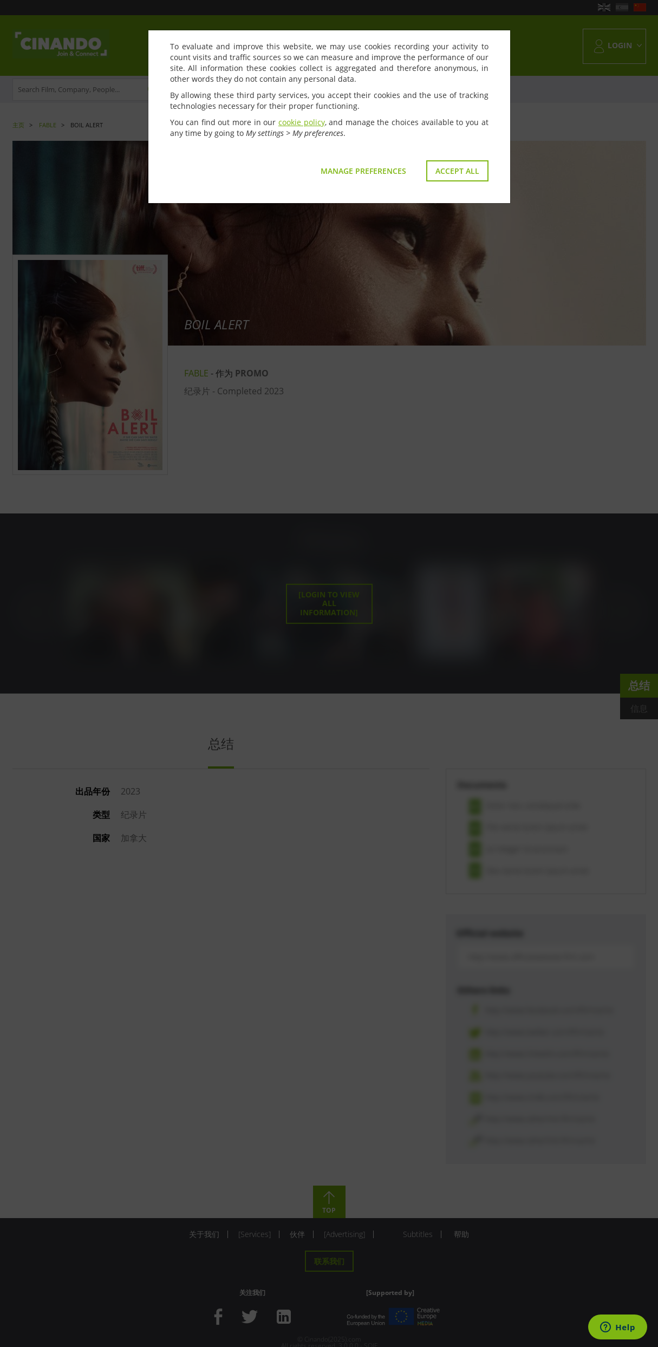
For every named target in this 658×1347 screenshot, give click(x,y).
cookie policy (301, 122)
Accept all (457, 171)
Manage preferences (363, 171)
